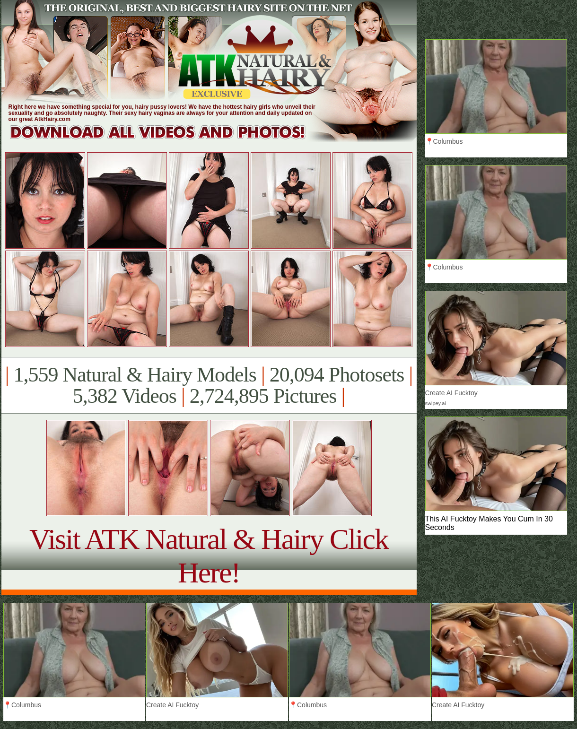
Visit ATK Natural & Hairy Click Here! (208, 556)
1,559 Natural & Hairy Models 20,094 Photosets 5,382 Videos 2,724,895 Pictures (208, 385)
